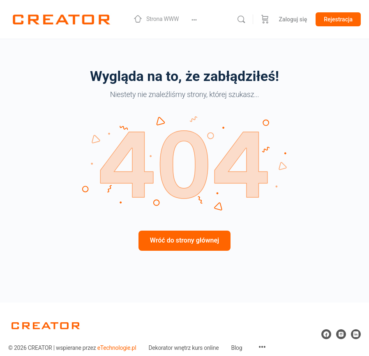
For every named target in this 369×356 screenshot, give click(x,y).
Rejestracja (338, 19)
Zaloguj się (293, 19)
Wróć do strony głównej (184, 240)
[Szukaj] (241, 19)
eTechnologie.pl (116, 347)
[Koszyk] (265, 19)
